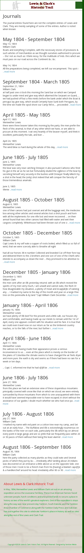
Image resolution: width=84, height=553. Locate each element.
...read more (9, 71)
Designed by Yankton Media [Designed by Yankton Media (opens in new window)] (66, 544)
